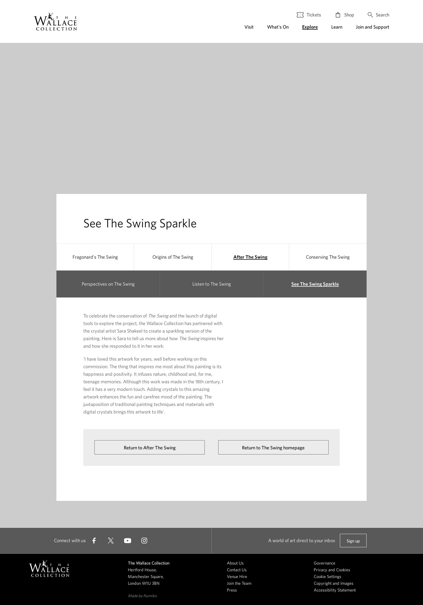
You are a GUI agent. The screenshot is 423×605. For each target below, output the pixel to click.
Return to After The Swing (150, 447)
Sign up (353, 543)
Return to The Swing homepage (273, 447)
